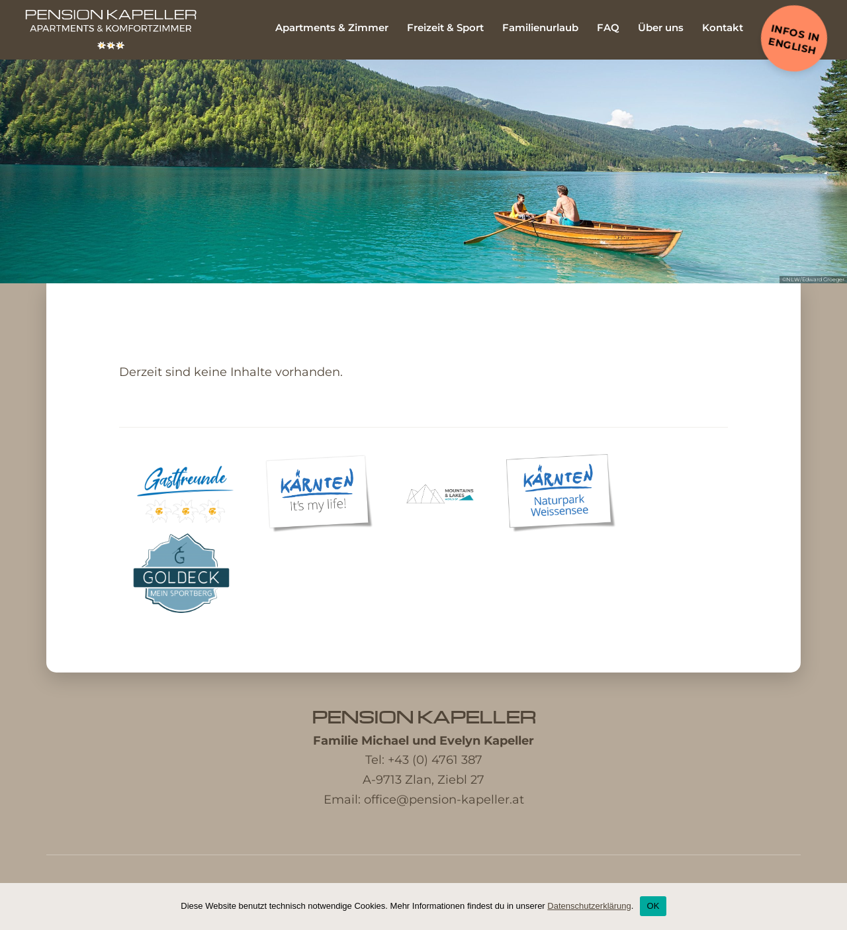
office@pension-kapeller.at (444, 799)
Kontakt (722, 27)
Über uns (661, 27)
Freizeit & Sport (445, 27)
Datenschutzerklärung (589, 906)
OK (652, 906)
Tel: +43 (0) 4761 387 (423, 760)
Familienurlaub (540, 27)
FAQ (608, 27)
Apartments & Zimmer (331, 27)
